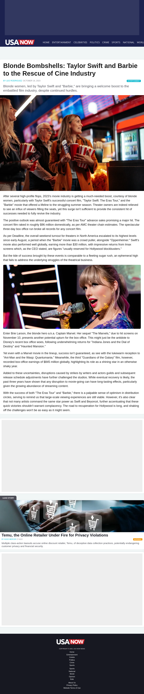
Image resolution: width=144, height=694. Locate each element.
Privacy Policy (72, 685)
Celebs (72, 657)
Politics (95, 42)
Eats (72, 679)
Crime (105, 42)
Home (46, 42)
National (128, 42)
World (72, 674)
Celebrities (80, 42)
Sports (116, 42)
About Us (72, 683)
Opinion (72, 677)
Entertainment (61, 42)
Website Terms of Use (71, 688)
